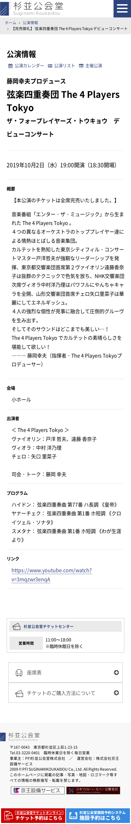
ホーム (10, 22)
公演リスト (61, 65)
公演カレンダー (26, 65)
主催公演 (90, 65)
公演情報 (30, 22)
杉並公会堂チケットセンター (49, 626)
